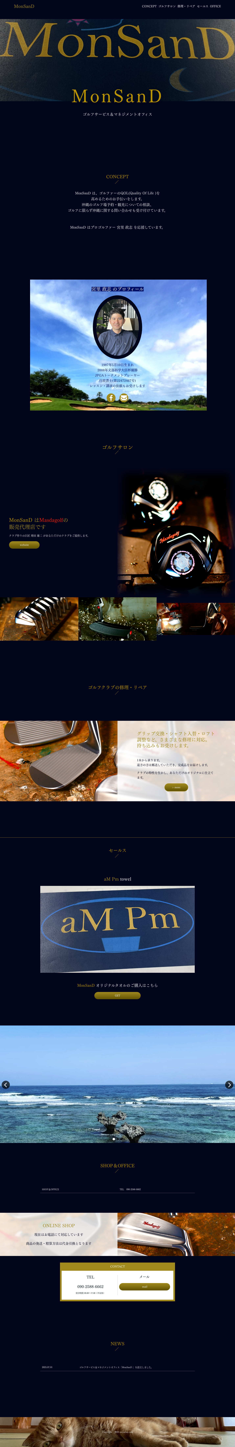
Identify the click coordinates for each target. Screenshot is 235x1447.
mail (144, 1286)
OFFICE (215, 6)
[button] (114, 1139)
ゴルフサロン (167, 6)
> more (176, 787)
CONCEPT (149, 6)
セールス (202, 6)
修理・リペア (186, 6)
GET (117, 995)
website (24, 545)
